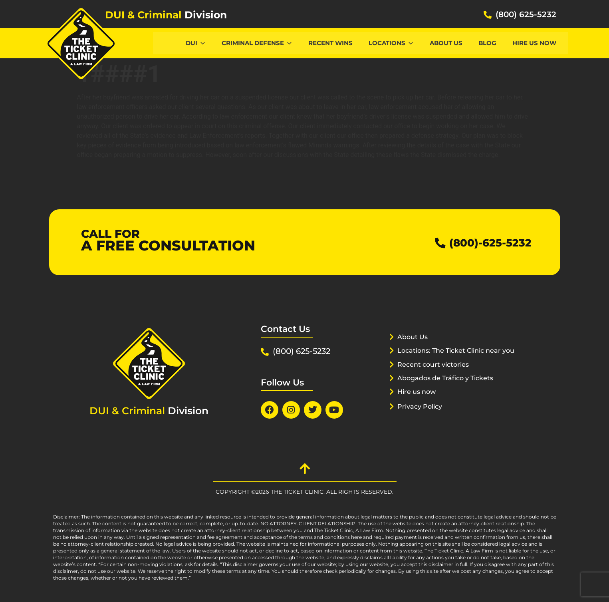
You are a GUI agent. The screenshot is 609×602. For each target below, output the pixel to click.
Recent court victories (435, 374)
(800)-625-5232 (485, 242)
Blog (487, 43)
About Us (446, 43)
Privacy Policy (421, 416)
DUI (196, 43)
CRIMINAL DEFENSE (257, 43)
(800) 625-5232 (526, 14)
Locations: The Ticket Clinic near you (452, 360)
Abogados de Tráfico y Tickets (449, 388)
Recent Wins (330, 43)
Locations (391, 43)
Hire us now (534, 43)
